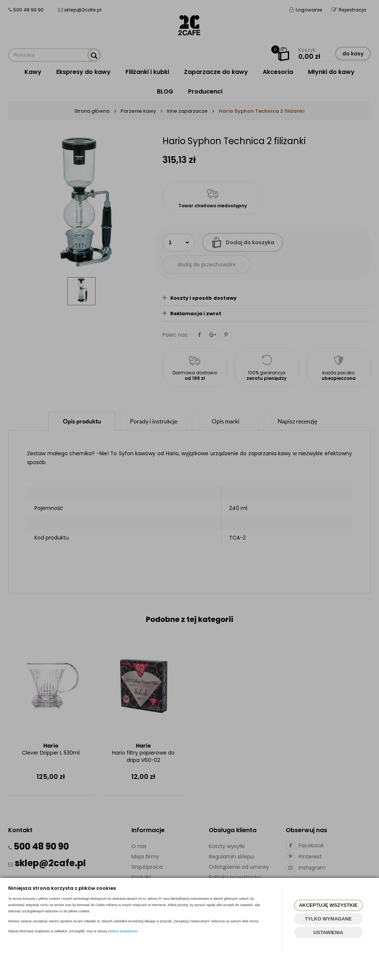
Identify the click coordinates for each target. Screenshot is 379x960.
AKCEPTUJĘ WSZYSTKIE (328, 905)
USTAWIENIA (328, 932)
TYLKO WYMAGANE (328, 919)
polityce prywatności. (123, 931)
